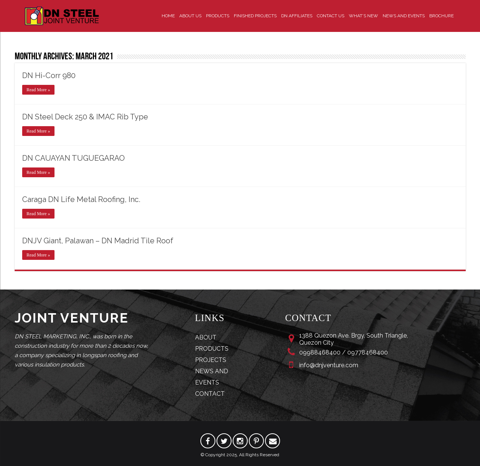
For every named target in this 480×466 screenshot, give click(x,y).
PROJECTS (210, 359)
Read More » (38, 89)
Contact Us (330, 15)
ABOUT (206, 337)
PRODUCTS (212, 348)
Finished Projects (255, 15)
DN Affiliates (296, 15)
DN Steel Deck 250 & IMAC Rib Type (85, 116)
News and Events (404, 15)
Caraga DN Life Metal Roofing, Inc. (81, 199)
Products (217, 15)
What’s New (363, 15)
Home (168, 15)
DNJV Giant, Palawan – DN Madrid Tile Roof (97, 240)
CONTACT (210, 393)
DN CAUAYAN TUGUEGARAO (73, 158)
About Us (190, 15)
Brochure (441, 15)
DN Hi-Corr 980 (49, 75)
